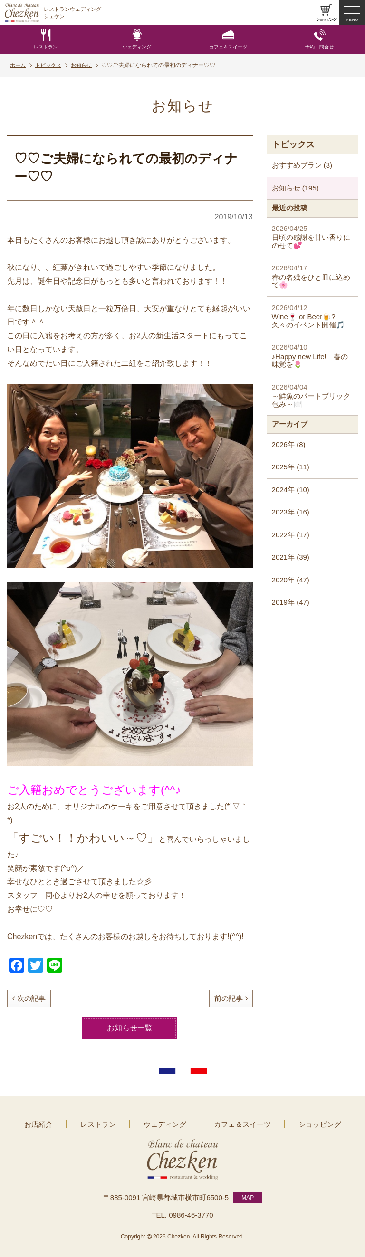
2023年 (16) (290, 512)
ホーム (22, 65)
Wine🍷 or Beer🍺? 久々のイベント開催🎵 (312, 316)
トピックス (54, 65)
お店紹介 (54, 1124)
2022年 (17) (290, 535)
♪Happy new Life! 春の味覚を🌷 (312, 355)
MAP (247, 1194)
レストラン (46, 39)
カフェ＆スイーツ (228, 39)
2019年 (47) (290, 602)
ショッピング (303, 1124)
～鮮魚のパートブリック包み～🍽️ (312, 395)
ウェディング (137, 39)
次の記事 (29, 998)
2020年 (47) (290, 580)
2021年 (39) (290, 557)
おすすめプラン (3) (302, 165)
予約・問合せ (319, 39)
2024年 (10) (290, 490)
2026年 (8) (289, 444)
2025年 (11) (290, 467)
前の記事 (231, 998)
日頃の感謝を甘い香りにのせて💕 (312, 236)
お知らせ (90, 65)
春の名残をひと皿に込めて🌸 (312, 276)
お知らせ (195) (295, 188)
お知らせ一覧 (130, 1028)
